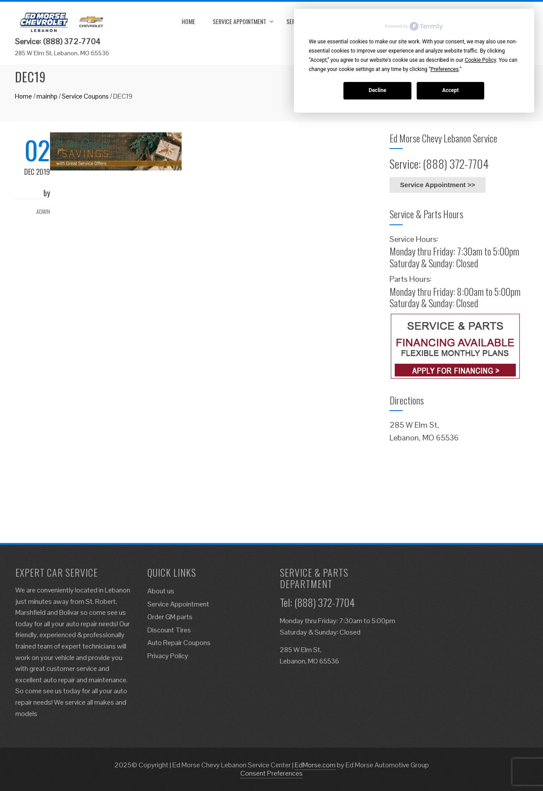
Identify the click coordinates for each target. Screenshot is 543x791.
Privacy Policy (167, 655)
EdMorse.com (315, 765)
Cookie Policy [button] (480, 60)
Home (188, 21)
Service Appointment (239, 21)
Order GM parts (170, 616)
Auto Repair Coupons (179, 642)
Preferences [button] (445, 69)
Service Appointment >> (437, 184)
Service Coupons (85, 96)
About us (160, 591)
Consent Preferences (271, 773)
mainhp (46, 96)
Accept (450, 90)
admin (43, 211)
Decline (377, 90)
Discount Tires (169, 630)
